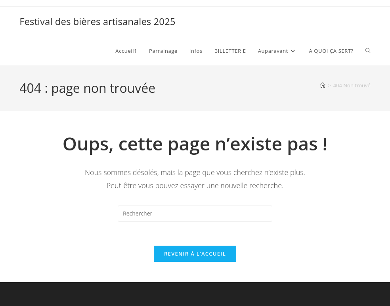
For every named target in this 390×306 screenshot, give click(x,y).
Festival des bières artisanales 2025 (97, 21)
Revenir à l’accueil (195, 253)
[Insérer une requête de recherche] (195, 213)
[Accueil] (322, 85)
